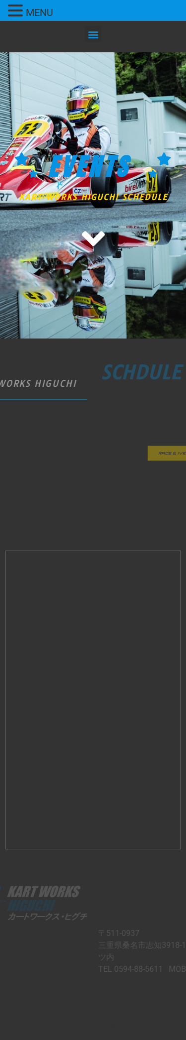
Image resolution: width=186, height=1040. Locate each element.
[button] (93, 34)
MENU (39, 12)
